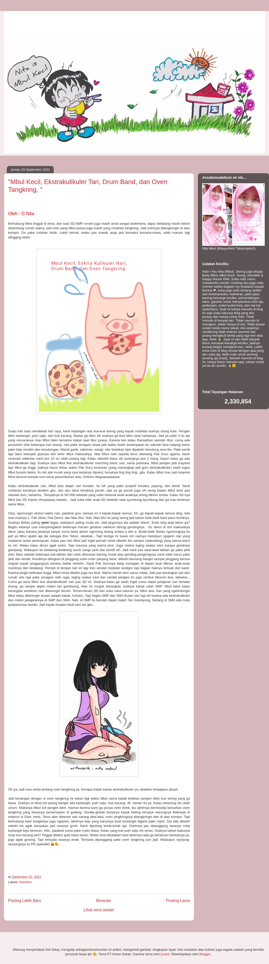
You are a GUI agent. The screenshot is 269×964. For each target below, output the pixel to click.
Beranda (103, 900)
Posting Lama (178, 900)
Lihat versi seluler (99, 910)
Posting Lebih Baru (24, 900)
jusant (165, 954)
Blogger (204, 954)
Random (26, 882)
